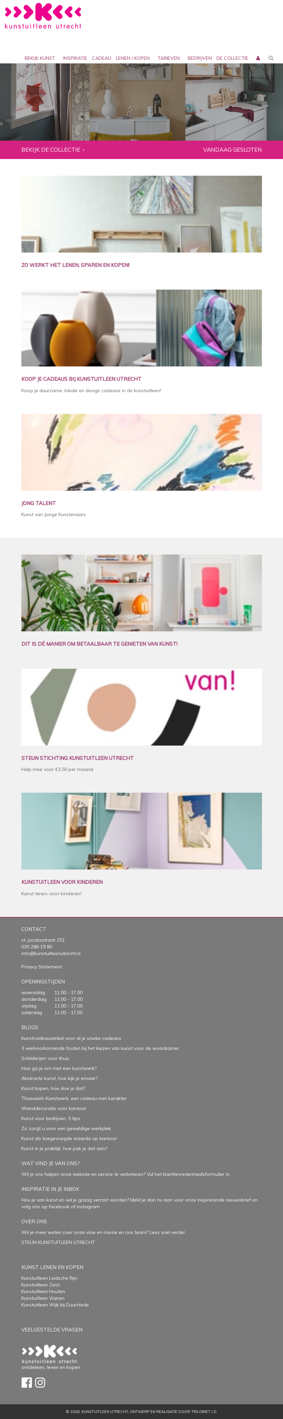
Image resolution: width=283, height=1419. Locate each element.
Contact (33, 929)
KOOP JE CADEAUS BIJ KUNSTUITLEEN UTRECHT (81, 379)
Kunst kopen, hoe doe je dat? (53, 1088)
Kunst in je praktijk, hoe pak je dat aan (63, 1148)
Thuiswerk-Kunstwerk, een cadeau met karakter (74, 1098)
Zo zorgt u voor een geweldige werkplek (66, 1128)
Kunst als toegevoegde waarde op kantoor (69, 1138)
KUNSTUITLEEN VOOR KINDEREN (62, 882)
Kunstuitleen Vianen (42, 1298)
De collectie (232, 58)
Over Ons (34, 1221)
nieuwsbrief (238, 1200)
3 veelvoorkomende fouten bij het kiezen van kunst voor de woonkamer (100, 1048)
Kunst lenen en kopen (52, 1267)
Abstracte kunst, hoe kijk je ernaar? (59, 1078)
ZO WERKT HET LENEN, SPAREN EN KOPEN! (75, 265)
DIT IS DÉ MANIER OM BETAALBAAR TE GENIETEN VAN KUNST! (99, 644)
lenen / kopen (133, 58)
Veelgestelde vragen (52, 1329)
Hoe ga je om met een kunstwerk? (59, 1068)
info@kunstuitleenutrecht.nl (51, 953)
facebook (59, 1207)
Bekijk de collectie (50, 150)
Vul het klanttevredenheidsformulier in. (189, 1174)
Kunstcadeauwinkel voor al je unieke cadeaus (71, 1038)
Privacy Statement (41, 967)
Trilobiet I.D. (204, 1411)
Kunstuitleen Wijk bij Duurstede (55, 1305)
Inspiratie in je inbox (50, 1189)
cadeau (101, 58)
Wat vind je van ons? (50, 1163)
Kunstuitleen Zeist (40, 1285)
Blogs (29, 1027)
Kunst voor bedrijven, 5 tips (50, 1118)
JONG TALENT (38, 503)
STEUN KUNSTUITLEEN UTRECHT (58, 1242)
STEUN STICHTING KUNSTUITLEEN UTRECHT (77, 758)
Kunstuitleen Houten (43, 1291)
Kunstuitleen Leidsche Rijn (49, 1278)
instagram (88, 1207)
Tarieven (169, 58)
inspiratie (75, 58)
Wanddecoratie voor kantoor (53, 1108)
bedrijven (200, 58)
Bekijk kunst (40, 58)
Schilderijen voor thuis (45, 1058)
